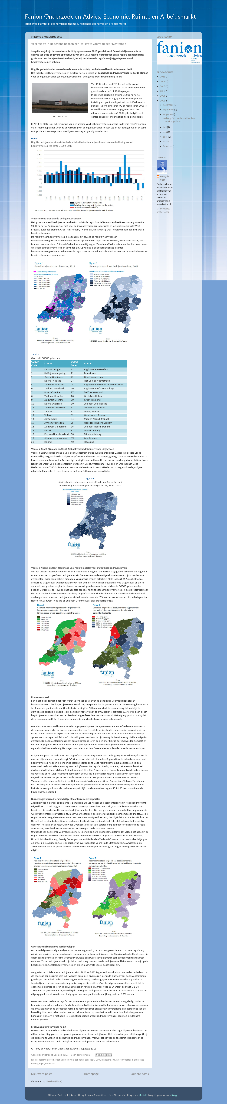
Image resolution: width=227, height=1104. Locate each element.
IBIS (113, 1060)
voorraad (50, 1064)
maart (166, 142)
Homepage (91, 1074)
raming (34, 1064)
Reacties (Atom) (54, 1081)
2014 (163, 96)
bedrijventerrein (46, 1060)
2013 (163, 101)
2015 (163, 91)
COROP (86, 55)
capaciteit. (90, 1060)
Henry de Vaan (164, 178)
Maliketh (143, 1095)
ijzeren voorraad (124, 1060)
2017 (163, 81)
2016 (163, 86)
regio (41, 1064)
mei (165, 132)
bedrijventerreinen (64, 1060)
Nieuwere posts (41, 1074)
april (165, 137)
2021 (163, 77)
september (168, 110)
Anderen (129, 712)
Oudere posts (140, 1074)
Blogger (175, 1095)
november (168, 105)
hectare (107, 1060)
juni (165, 127)
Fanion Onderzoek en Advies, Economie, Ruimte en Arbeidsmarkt (110, 16)
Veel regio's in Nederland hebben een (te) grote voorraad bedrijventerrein (78, 44)
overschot (139, 1060)
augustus (167, 114)
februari (167, 146)
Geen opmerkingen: (81, 1055)
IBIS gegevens (78, 51)
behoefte (79, 1060)
